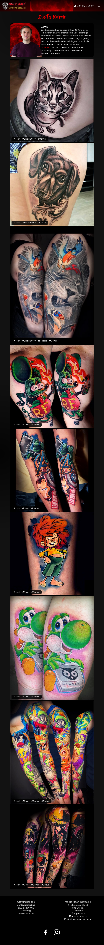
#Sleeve (45, 801)
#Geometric (77, 47)
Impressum (78, 913)
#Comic (45, 47)
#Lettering (46, 50)
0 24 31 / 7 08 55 (84, 5)
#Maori (44, 53)
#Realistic (55, 53)
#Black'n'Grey (48, 44)
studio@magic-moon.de (78, 919)
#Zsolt (17, 139)
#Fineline (65, 47)
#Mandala (76, 50)
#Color (54, 47)
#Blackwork (62, 44)
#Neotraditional (61, 50)
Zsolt (44, 26)
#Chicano (75, 44)
